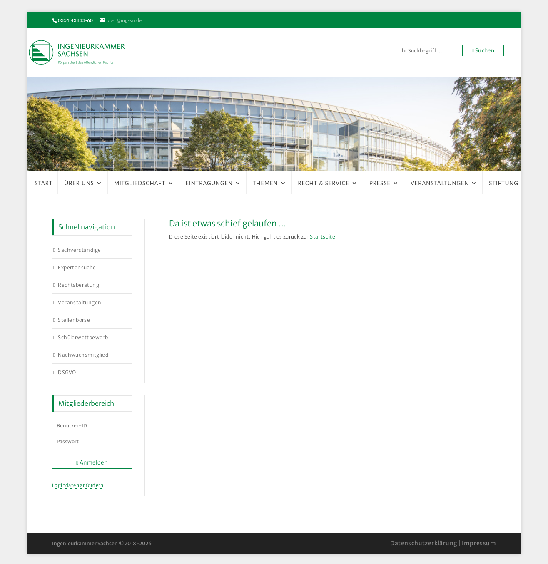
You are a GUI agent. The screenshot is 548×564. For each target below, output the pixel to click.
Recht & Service (323, 183)
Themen (265, 183)
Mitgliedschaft (140, 183)
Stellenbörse (74, 320)
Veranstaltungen (440, 183)
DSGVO (67, 372)
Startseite (322, 237)
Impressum (479, 543)
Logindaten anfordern (77, 485)
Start (43, 183)
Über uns (79, 183)
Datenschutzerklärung (423, 543)
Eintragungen (209, 183)
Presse (380, 183)
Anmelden (91, 462)
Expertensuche (77, 267)
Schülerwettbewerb (83, 337)
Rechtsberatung (78, 285)
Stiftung (503, 183)
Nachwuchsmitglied (83, 355)
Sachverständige (79, 250)
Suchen (483, 50)
